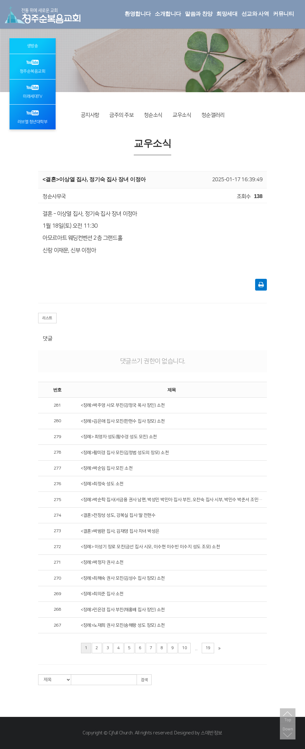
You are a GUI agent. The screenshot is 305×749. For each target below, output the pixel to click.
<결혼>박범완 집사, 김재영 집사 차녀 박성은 (120, 531)
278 (57, 452)
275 (57, 499)
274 (57, 515)
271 (57, 562)
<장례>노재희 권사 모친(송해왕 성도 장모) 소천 (123, 625)
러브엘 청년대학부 (32, 116)
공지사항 (90, 115)
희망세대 (226, 14)
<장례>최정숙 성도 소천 (102, 483)
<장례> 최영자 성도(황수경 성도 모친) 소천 (119, 436)
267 (57, 625)
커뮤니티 (283, 14)
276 (57, 483)
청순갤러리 (213, 115)
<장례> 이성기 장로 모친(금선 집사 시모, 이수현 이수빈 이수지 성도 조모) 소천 (150, 546)
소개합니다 (168, 14)
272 (57, 546)
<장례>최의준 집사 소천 (102, 593)
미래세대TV (32, 91)
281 (57, 405)
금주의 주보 (121, 115)
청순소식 (153, 115)
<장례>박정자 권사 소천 (102, 562)
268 (57, 609)
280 (57, 420)
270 (57, 578)
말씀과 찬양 (199, 14)
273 (57, 530)
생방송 (32, 46)
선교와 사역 (255, 14)
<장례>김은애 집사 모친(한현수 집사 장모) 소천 (123, 421)
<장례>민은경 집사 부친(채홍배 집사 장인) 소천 (123, 609)
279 (57, 436)
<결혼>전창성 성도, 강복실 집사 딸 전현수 (118, 515)
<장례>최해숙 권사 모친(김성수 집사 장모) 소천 (123, 578)
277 (57, 468)
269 (57, 593)
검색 (144, 680)
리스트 (47, 318)
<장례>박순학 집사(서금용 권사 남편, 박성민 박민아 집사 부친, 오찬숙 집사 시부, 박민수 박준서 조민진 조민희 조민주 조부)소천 (171, 499)
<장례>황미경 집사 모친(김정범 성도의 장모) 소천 (125, 452)
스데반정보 (211, 733)
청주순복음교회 (32, 66)
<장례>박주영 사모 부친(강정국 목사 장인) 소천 (123, 405)
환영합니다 (138, 14)
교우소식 (182, 115)
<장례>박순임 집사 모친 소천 (106, 468)
